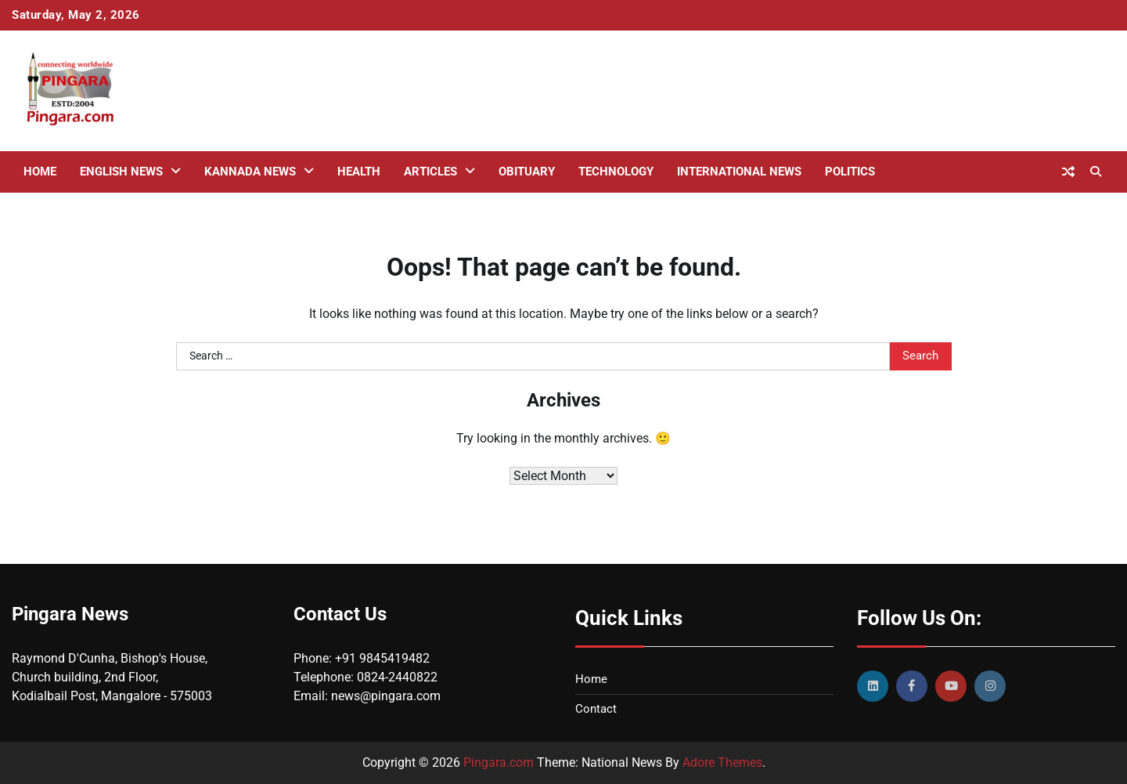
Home (39, 171)
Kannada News (250, 171)
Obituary (527, 171)
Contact (596, 709)
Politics (850, 171)
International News (739, 171)
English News (121, 171)
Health (358, 171)
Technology (616, 171)
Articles (430, 171)
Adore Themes (722, 762)
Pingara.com (498, 762)
